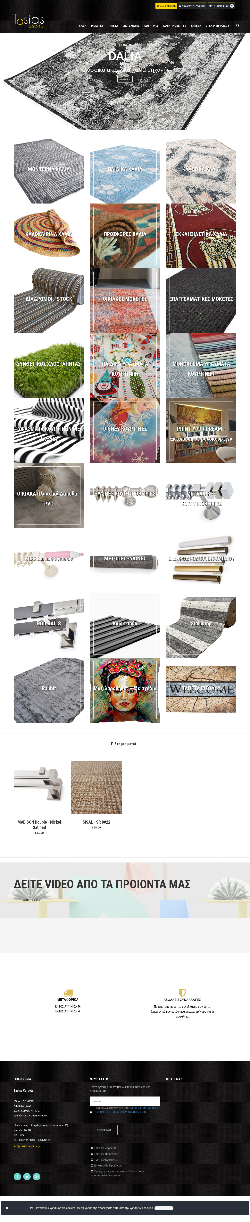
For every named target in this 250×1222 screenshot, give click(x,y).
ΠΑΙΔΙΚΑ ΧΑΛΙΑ (125, 169)
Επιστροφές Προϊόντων (107, 1165)
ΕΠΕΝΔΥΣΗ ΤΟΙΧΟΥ (217, 26)
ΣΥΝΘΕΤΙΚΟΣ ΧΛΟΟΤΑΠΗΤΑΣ (49, 364)
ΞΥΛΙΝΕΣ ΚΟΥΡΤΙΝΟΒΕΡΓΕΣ (125, 493)
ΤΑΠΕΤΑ (113, 26)
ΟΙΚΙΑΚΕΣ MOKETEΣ (125, 299)
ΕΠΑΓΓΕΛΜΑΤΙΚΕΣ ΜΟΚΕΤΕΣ (201, 299)
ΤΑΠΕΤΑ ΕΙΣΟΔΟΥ (201, 688)
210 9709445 (168, 5)
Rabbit (49, 688)
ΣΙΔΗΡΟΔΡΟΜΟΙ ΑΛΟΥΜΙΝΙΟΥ (201, 558)
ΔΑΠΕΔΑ (196, 26)
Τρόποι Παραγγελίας (106, 1153)
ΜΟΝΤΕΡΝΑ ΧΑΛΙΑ (49, 169)
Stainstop (201, 623)
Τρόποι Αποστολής (105, 1159)
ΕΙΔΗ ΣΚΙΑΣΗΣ (131, 26)
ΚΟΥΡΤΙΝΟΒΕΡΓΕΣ (174, 26)
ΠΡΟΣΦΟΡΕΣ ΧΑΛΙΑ (125, 234)
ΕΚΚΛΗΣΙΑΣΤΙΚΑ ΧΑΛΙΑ (201, 234)
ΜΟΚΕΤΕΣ (97, 26)
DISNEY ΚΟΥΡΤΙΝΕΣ (125, 429)
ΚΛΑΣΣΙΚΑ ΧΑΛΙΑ (201, 169)
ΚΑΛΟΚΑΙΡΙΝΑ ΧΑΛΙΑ (48, 234)
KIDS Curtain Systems (49, 558)
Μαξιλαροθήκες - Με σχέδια (125, 688)
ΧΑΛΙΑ (82, 26)
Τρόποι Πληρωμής (104, 1147)
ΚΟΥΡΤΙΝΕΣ (151, 26)
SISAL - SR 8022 (96, 822)
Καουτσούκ (125, 623)
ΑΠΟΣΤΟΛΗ (104, 1130)
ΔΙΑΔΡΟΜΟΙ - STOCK (48, 299)
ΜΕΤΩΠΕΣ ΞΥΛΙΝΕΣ (125, 558)
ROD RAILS (49, 623)
